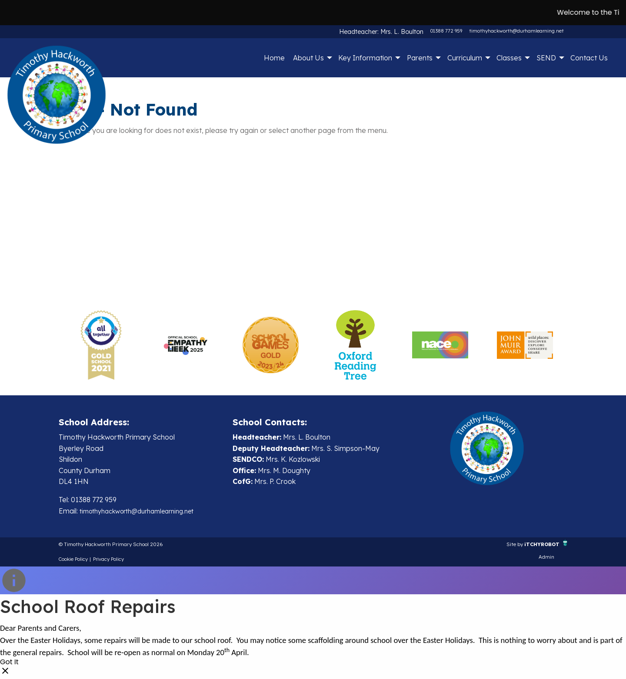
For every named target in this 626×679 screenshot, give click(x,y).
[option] (101, 344)
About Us (308, 57)
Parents (420, 57)
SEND (546, 57)
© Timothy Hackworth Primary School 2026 (129, 545)
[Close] (5, 674)
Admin (546, 559)
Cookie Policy (73, 562)
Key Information (365, 57)
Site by (500, 545)
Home (274, 57)
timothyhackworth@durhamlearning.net (516, 31)
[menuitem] (274, 58)
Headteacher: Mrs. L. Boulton (390, 31)
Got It (9, 665)
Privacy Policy (108, 562)
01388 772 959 (446, 31)
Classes (509, 57)
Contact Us (589, 57)
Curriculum (464, 57)
